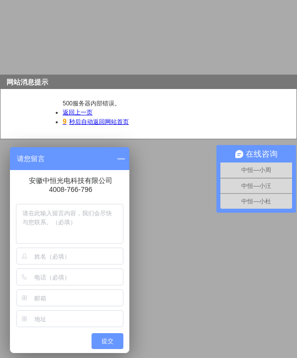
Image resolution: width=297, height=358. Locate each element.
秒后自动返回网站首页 (96, 121)
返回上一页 (78, 112)
